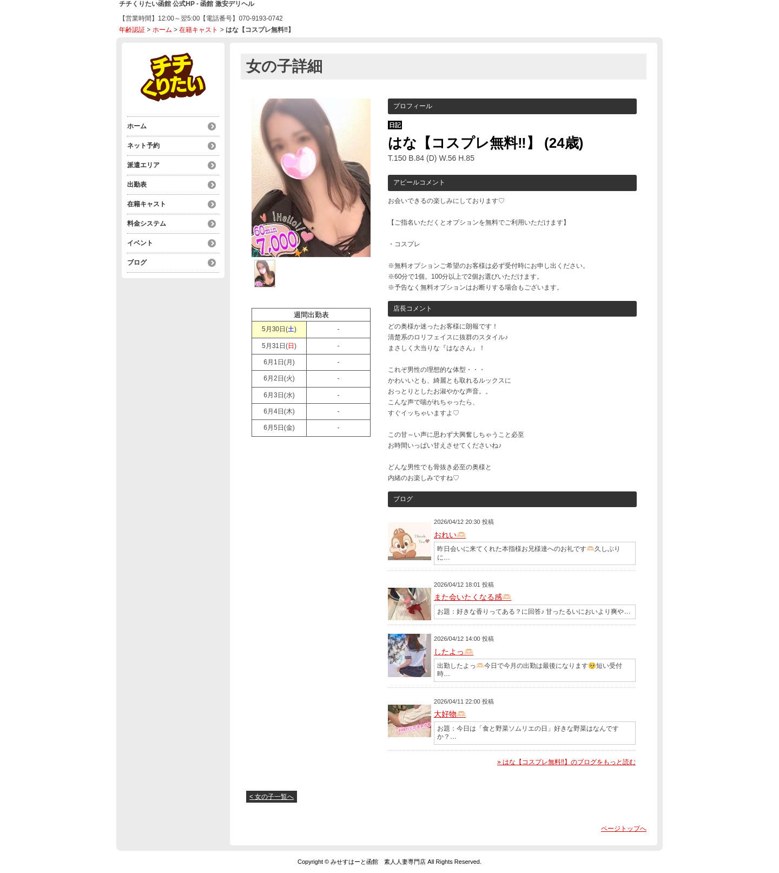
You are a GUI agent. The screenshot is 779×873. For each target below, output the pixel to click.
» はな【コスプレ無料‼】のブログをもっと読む (566, 762)
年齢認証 (132, 30)
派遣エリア (143, 165)
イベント (140, 243)
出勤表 (137, 184)
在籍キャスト (198, 30)
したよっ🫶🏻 (453, 651)
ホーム (162, 30)
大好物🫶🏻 (450, 714)
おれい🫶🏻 (450, 534)
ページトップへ (623, 828)
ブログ (137, 262)
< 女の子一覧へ (271, 796)
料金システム (146, 223)
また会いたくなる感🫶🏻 (472, 597)
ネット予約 (143, 145)
